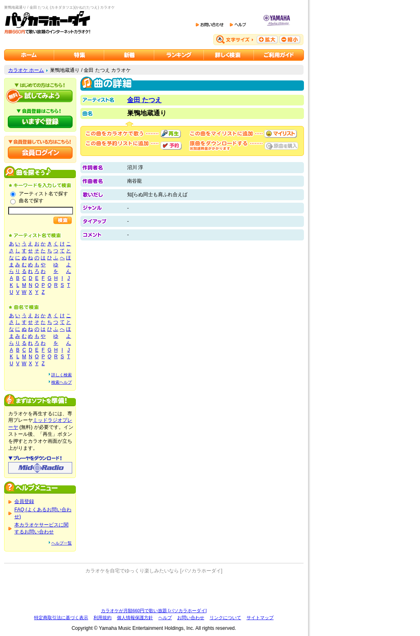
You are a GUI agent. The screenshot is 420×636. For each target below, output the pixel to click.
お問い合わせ (190, 617)
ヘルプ (165, 617)
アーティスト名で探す (43, 194)
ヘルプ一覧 (61, 543)
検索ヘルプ (61, 382)
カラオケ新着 (129, 55)
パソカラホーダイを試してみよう (40, 96)
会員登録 (24, 501)
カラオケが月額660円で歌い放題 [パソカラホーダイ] (154, 610)
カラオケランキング (179, 55)
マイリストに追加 (280, 134)
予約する (171, 146)
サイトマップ (260, 617)
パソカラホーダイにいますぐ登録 (40, 122)
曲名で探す (31, 201)
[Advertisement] (154, 591)
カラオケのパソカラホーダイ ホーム (29, 55)
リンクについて (225, 617)
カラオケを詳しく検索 (229, 55)
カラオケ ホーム (26, 70)
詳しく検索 (61, 375)
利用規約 (103, 617)
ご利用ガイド (279, 55)
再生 (170, 134)
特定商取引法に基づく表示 (61, 617)
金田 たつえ (144, 99)
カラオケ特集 (79, 55)
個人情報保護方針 (135, 617)
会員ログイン (40, 152)
